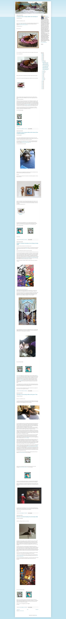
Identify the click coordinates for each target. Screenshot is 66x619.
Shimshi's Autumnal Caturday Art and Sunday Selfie (27, 516)
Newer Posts (18, 609)
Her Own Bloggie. (27, 437)
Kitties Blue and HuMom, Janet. (23, 24)
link (21, 379)
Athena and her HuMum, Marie (24, 141)
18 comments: (25, 239)
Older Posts (37, 609)
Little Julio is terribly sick (28, 104)
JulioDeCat (27, 248)
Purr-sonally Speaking (29, 4)
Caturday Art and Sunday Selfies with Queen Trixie (27, 394)
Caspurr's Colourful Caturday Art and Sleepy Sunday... (45, 66)
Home (27, 609)
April (43, 76)
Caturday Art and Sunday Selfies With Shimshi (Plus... (45, 64)
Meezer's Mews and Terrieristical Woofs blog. (32, 446)
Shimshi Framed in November (20, 214)
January (43, 79)
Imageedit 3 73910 (20, 88)
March (43, 77)
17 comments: (25, 128)
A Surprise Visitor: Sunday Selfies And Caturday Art (27, 16)
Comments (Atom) (22, 610)
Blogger (36, 615)
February (43, 78)
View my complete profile (44, 42)
